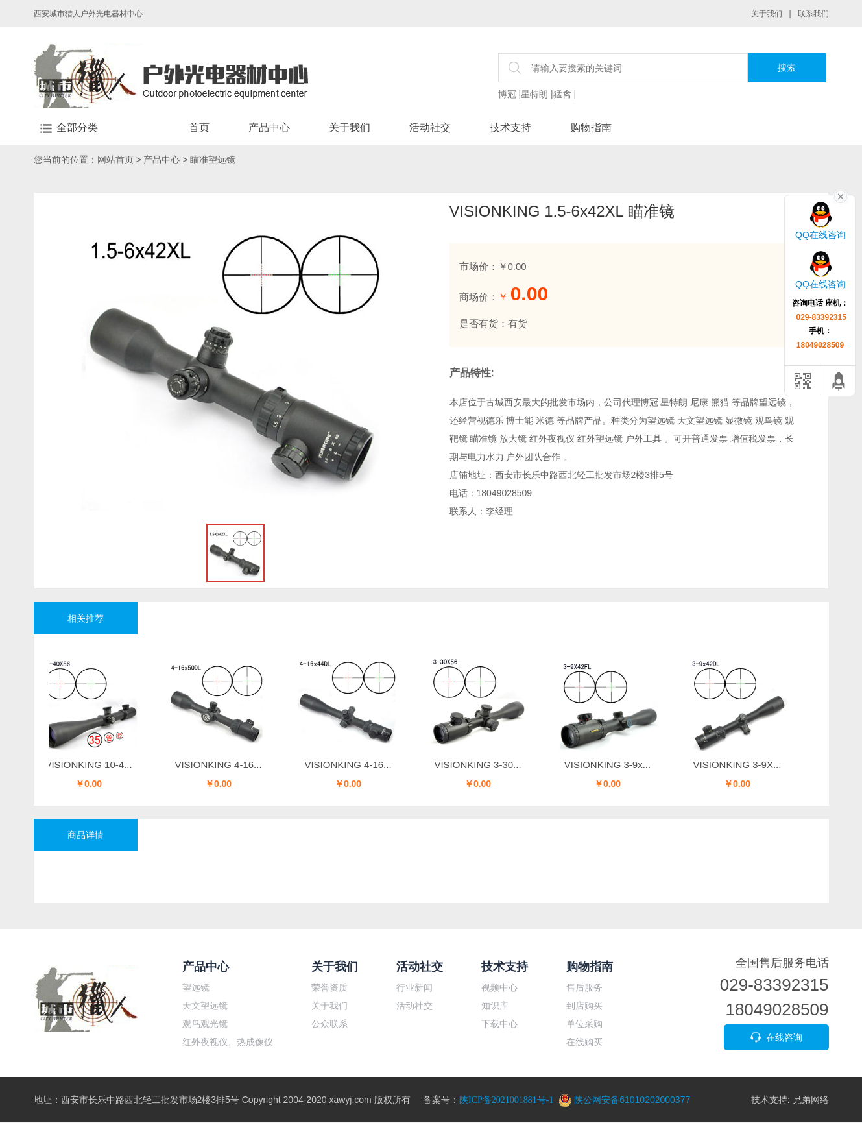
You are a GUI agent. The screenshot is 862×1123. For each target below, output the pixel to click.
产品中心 (269, 127)
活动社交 (430, 127)
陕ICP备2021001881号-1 (506, 1100)
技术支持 (510, 127)
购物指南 (591, 127)
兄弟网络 (811, 1099)
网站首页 (115, 159)
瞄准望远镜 (212, 159)
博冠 (507, 94)
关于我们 (766, 13)
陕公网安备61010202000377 (624, 1099)
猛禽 (562, 94)
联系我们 (813, 13)
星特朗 (534, 94)
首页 (199, 127)
